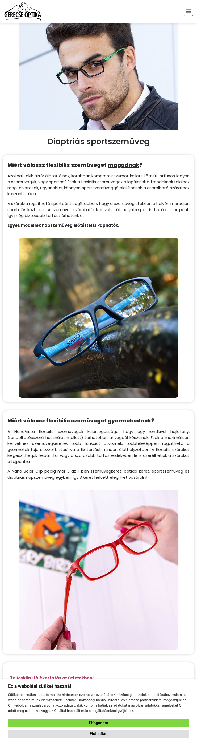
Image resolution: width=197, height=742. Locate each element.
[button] (188, 11)
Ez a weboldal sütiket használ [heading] (39, 686)
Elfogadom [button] (98, 722)
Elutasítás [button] (98, 733)
